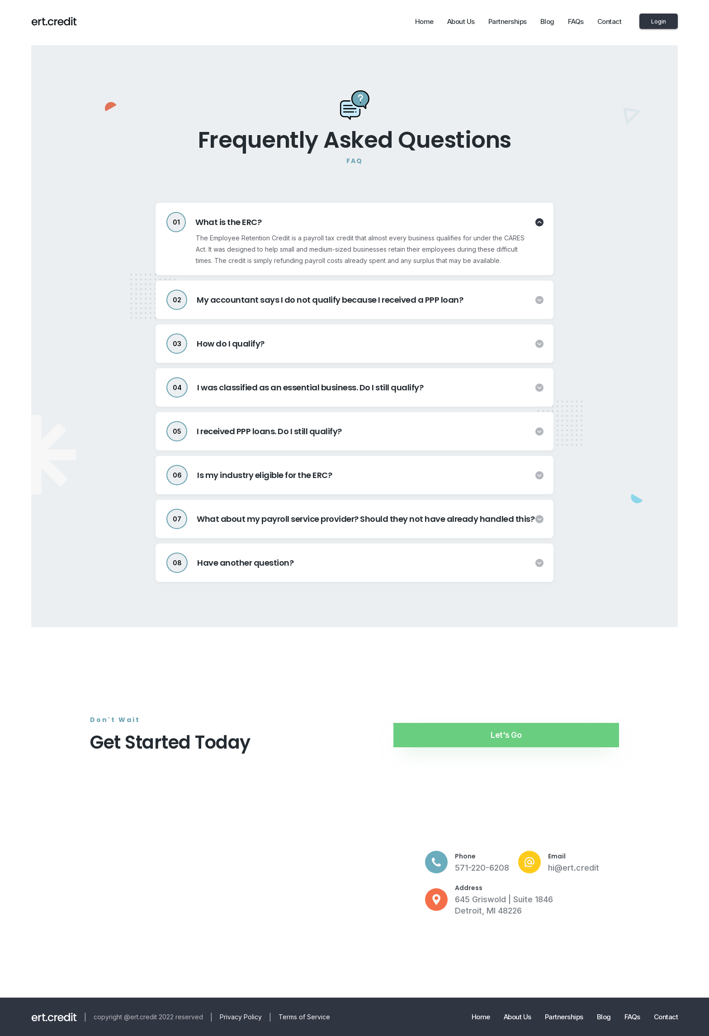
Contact (609, 21)
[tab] (354, 222)
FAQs (576, 21)
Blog (547, 21)
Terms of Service (304, 1017)
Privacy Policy (241, 1017)
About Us (461, 21)
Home (424, 21)
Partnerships (507, 21)
